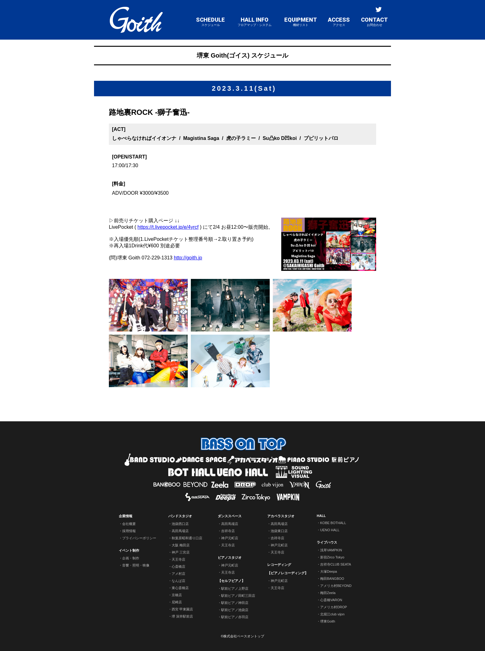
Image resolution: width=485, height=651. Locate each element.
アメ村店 (178, 573)
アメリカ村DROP (333, 607)
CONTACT (374, 21)
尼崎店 (177, 602)
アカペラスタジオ (280, 516)
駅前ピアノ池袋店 (234, 610)
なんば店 (178, 581)
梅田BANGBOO (332, 578)
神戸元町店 (229, 538)
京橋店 (177, 595)
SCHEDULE (210, 21)
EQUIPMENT (300, 21)
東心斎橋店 (180, 588)
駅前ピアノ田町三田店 (238, 595)
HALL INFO (254, 21)
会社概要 (129, 524)
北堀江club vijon (332, 614)
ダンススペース (230, 516)
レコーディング (279, 564)
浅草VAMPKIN (331, 550)
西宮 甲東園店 (182, 609)
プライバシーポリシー (139, 538)
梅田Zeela (328, 593)
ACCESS (339, 21)
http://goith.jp (188, 257)
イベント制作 (129, 550)
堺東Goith (327, 621)
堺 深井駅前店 (182, 616)
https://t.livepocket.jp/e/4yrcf (167, 227)
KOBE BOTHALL (333, 523)
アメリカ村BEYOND (335, 586)
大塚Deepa (328, 571)
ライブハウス (327, 542)
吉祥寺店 (228, 531)
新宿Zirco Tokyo (332, 557)
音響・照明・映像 (135, 565)
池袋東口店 (279, 531)
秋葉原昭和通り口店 (187, 538)
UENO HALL (329, 530)
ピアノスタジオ (230, 557)
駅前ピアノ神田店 (234, 603)
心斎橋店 (178, 566)
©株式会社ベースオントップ (242, 636)
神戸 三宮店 (181, 552)
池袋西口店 (180, 524)
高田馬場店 (180, 531)
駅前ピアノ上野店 (234, 588)
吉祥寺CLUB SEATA (335, 564)
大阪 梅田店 (181, 545)
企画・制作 (130, 558)
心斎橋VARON (331, 600)
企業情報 (125, 516)
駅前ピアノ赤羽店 (234, 617)
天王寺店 (178, 559)
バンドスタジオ (180, 516)
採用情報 (129, 531)
